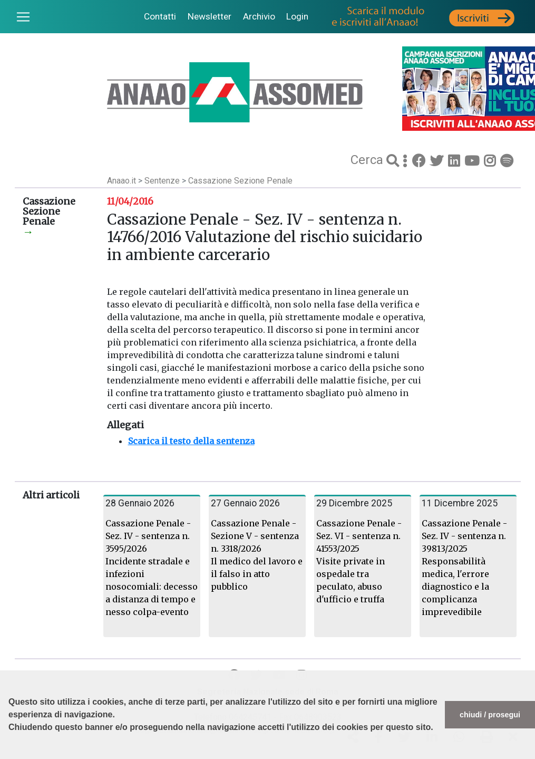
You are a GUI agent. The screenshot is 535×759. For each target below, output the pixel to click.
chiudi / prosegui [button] (490, 714)
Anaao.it (121, 181)
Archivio (259, 16)
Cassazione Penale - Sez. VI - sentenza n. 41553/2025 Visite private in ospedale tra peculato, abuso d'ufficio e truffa (359, 561)
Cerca (368, 159)
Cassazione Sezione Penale (240, 181)
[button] (10, 753)
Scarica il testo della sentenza (191, 441)
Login (297, 16)
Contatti (160, 16)
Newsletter (209, 16)
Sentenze (163, 181)
